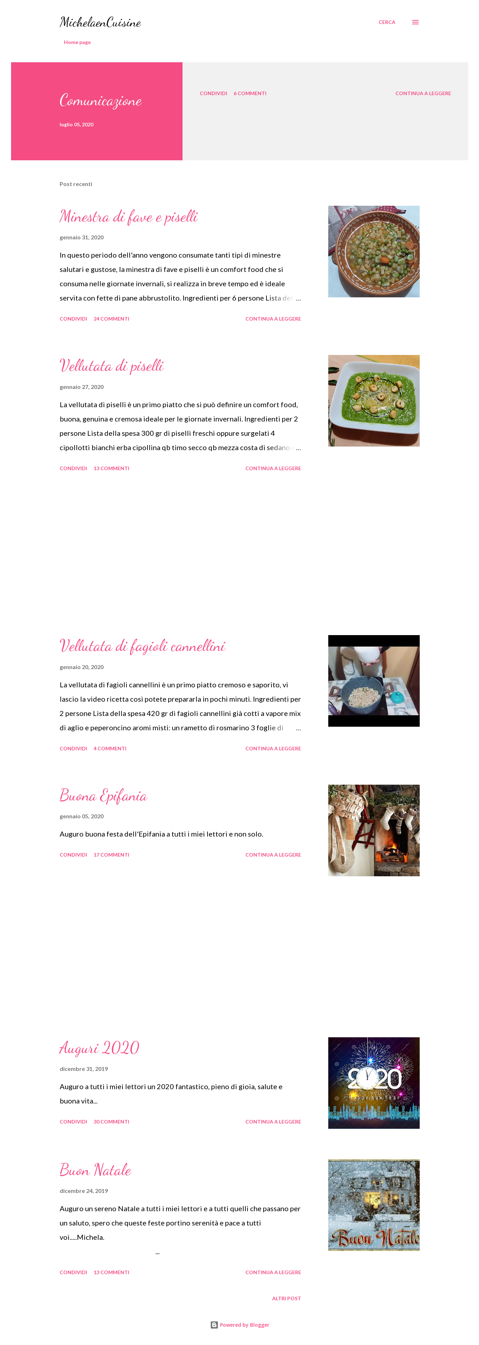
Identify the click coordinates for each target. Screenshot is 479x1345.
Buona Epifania (103, 795)
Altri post (286, 1298)
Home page (77, 42)
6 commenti (250, 93)
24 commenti (111, 319)
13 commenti (111, 468)
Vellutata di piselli (111, 365)
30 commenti (111, 1122)
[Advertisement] (180, 555)
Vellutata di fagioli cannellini (142, 645)
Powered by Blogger (239, 1324)
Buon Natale (95, 1169)
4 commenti (110, 748)
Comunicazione (100, 100)
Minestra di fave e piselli (129, 216)
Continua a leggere (423, 93)
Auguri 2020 (99, 1047)
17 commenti (111, 855)
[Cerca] (387, 22)
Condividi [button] (213, 93)
